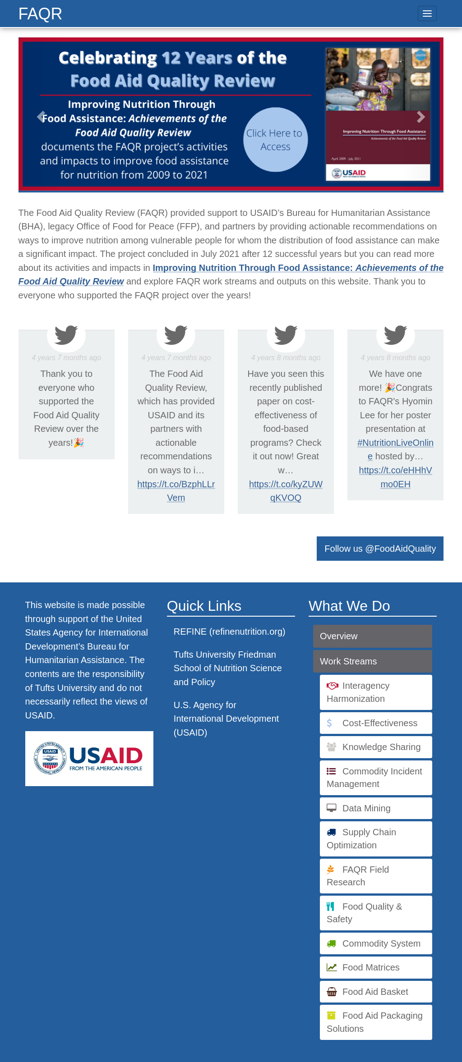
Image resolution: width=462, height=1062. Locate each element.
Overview (338, 636)
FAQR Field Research (358, 876)
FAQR (40, 14)
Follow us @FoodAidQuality (380, 549)
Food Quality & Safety (364, 913)
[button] (39, 114)
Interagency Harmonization (358, 692)
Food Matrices (371, 967)
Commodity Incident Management (374, 777)
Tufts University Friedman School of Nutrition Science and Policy (228, 668)
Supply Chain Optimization (361, 838)
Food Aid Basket (375, 992)
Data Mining (366, 808)
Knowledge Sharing (381, 747)
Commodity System (381, 943)
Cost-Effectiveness (379, 723)
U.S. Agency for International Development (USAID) (226, 718)
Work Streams (348, 661)
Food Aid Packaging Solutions (375, 1022)
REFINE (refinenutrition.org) (230, 631)
